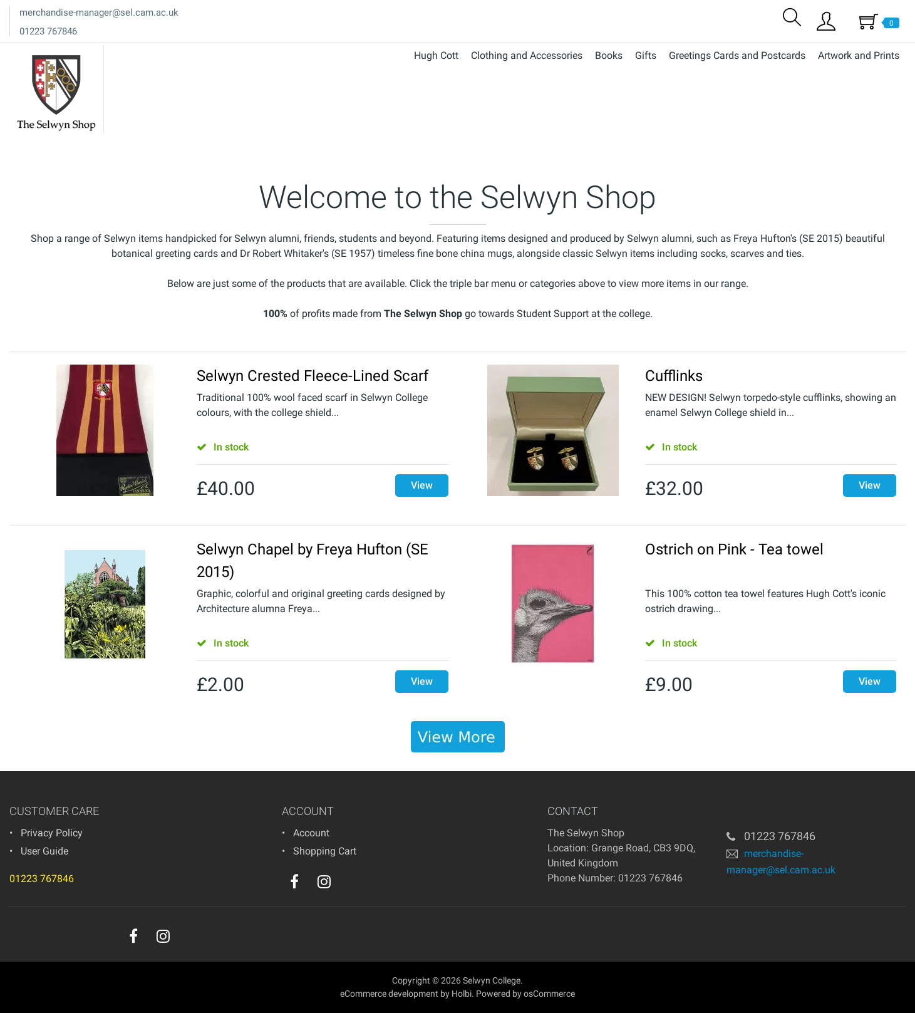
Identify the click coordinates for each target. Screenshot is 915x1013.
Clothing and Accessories (526, 55)
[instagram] (324, 881)
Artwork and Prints (858, 55)
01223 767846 (48, 31)
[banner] (458, 736)
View (422, 485)
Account (311, 833)
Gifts (645, 55)
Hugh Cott (436, 55)
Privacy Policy (52, 833)
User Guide (44, 851)
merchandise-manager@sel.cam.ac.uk (98, 12)
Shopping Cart (324, 851)
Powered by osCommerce (525, 994)
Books (609, 55)
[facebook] (294, 881)
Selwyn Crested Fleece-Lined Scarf (312, 376)
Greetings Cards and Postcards (737, 55)
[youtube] (349, 884)
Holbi (462, 994)
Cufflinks (674, 376)
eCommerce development (389, 994)
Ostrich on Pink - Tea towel (734, 549)
